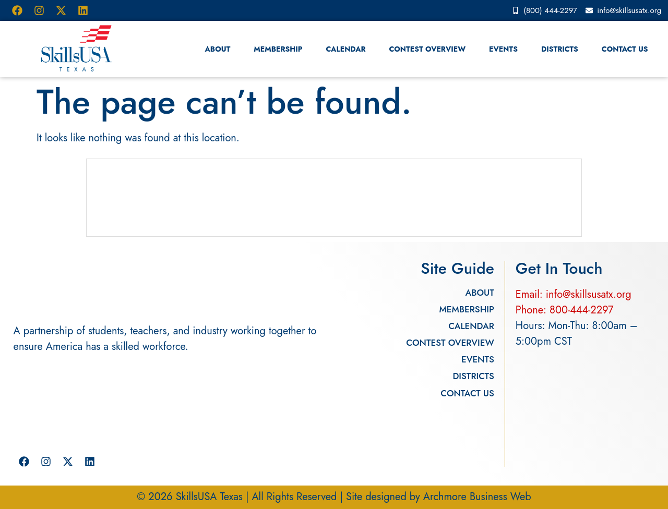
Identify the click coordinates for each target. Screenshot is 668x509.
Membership (278, 49)
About (218, 49)
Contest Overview (427, 49)
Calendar (345, 49)
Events (503, 49)
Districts (559, 49)
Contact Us (625, 49)
